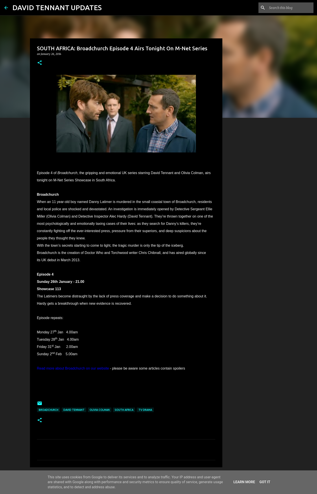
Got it (264, 482)
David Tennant (74, 409)
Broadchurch (48, 409)
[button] (39, 63)
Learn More (244, 482)
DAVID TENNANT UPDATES (57, 7)
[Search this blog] (290, 7)
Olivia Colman (100, 409)
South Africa (124, 409)
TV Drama (145, 409)
